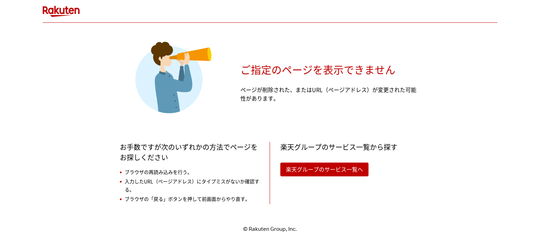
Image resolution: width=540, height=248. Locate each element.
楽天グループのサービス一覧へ (324, 169)
